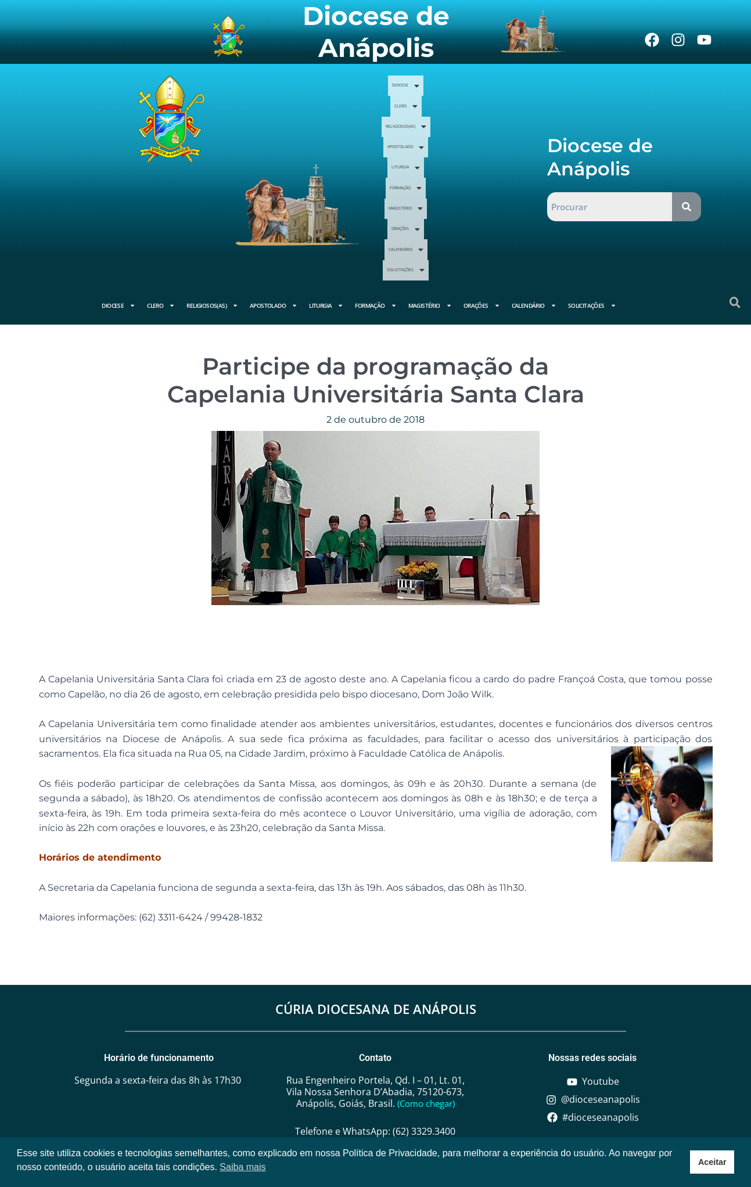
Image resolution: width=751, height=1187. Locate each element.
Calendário (423, 195)
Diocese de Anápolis (376, 31)
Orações (490, 173)
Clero (483, 110)
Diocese (437, 110)
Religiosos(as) (424, 130)
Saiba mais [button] (242, 1167)
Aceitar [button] (712, 1162)
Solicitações (491, 195)
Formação (484, 152)
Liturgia (428, 152)
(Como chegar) (426, 1052)
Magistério (431, 173)
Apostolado (496, 130)
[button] (437, 110)
